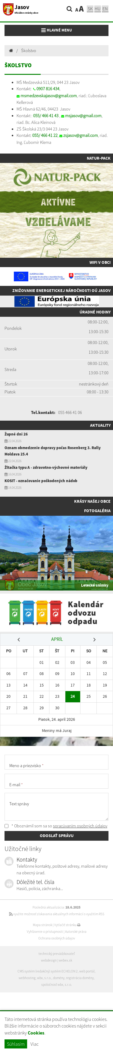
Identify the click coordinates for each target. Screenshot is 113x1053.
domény (58, 978)
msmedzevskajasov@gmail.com (48, 95)
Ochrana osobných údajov (56, 938)
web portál (87, 971)
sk (90, 9)
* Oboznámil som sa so (56, 826)
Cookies (36, 1033)
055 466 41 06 (70, 412)
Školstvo (28, 50)
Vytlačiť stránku (67, 925)
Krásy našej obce (92, 501)
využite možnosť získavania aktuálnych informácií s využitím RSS (56, 914)
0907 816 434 (47, 88)
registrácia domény (80, 978)
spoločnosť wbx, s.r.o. (56, 984)
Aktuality (100, 425)
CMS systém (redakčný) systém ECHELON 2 (47, 971)
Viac (34, 1044)
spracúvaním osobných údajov (80, 826)
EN (105, 9)
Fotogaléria (97, 511)
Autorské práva (75, 931)
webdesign (49, 960)
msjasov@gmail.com (83, 115)
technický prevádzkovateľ (57, 954)
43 (55, 115)
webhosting (27, 978)
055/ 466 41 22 (45, 135)
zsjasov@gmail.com (80, 135)
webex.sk (65, 960)
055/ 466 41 (43, 115)
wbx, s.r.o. (44, 978)
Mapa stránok (42, 925)
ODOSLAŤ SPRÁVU (57, 836)
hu (98, 9)
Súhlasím (16, 1044)
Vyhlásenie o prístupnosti (45, 931)
